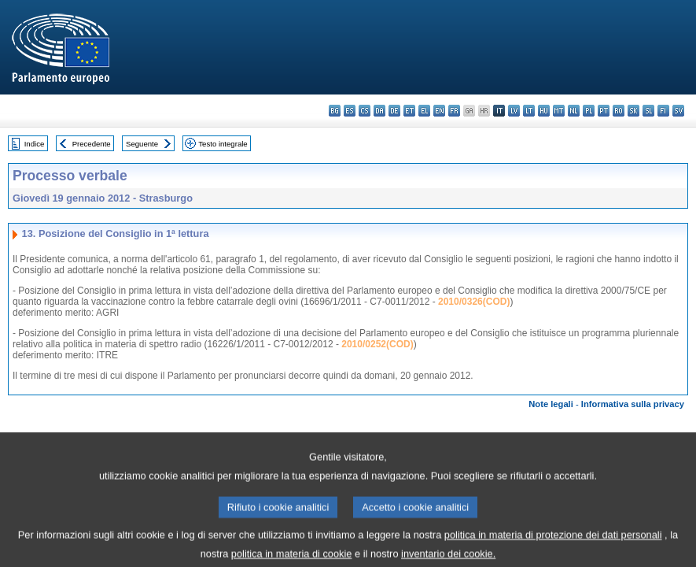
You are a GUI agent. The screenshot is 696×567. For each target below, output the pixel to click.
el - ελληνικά (424, 111)
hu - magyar (544, 111)
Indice (34, 143)
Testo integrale (222, 143)
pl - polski (589, 111)
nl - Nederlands (574, 111)
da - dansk (379, 111)
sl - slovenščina (648, 111)
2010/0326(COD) (474, 301)
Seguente (142, 143)
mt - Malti (559, 111)
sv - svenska (678, 111)
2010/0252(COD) (377, 344)
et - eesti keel (409, 111)
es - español (349, 111)
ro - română (618, 111)
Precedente (91, 143)
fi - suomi (663, 111)
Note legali (550, 404)
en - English (439, 111)
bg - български (335, 111)
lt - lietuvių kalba (529, 111)
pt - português (603, 111)
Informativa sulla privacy (632, 404)
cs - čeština (364, 111)
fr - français (454, 111)
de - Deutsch (394, 111)
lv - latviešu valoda (514, 111)
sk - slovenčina (633, 111)
